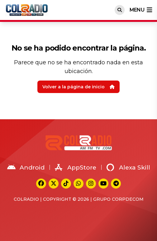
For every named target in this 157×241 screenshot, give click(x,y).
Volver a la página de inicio (78, 87)
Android (26, 167)
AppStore (75, 167)
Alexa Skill (128, 167)
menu (141, 10)
